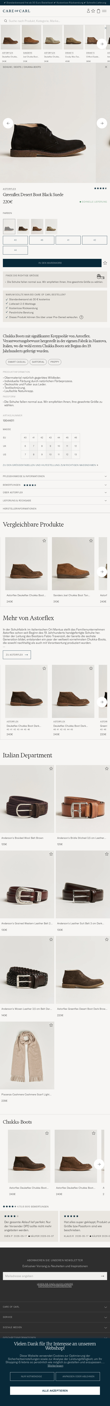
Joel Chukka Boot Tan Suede (30, 57)
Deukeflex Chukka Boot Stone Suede (51, 57)
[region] (55, 1226)
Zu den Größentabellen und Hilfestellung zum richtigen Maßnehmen (49, 465)
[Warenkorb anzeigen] (98, 11)
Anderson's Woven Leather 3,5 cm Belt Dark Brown (26, 1009)
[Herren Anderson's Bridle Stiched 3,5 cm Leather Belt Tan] (83, 799)
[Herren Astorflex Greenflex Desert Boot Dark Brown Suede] (83, 970)
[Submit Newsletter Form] (102, 1276)
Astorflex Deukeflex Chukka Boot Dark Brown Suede (28, 1188)
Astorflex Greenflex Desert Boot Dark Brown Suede (82, 1009)
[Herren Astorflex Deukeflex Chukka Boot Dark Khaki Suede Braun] (10, 37)
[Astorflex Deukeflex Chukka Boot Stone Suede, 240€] (52, 44)
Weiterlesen (55, 1365)
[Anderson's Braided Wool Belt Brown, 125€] (27, 805)
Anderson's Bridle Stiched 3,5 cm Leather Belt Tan (80, 838)
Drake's (69, 53)
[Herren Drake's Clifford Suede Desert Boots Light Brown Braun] (94, 37)
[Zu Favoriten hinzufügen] (43, 541)
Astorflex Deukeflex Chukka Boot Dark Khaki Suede (25, 595)
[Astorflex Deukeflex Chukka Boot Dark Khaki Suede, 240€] (10, 44)
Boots (17, 67)
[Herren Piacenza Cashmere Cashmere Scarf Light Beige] (27, 1055)
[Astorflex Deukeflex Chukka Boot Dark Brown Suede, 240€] (26, 700)
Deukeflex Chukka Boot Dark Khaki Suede (9, 57)
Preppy (55, 361)
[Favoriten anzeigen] (93, 11)
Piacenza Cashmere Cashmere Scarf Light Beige (25, 1094)
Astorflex (7, 53)
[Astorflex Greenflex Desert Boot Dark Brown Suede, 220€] (83, 976)
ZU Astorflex (17, 655)
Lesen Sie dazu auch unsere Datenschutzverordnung (55, 1285)
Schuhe (7, 67)
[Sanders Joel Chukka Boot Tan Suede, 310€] (31, 44)
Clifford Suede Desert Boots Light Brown (93, 57)
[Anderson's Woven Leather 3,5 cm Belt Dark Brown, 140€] (27, 976)
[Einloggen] (88, 11)
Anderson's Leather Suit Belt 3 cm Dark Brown (79, 923)
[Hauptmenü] (104, 11)
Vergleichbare (33, 524)
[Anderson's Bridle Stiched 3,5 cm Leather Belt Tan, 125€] (83, 805)
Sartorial (38, 361)
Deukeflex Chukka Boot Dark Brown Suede (23, 726)
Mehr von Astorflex (28, 618)
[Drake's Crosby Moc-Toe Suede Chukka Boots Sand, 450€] (73, 44)
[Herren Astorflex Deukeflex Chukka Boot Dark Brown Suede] (29, 1156)
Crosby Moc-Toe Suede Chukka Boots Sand (72, 57)
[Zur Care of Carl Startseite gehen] (16, 11)
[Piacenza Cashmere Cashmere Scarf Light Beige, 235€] (27, 1062)
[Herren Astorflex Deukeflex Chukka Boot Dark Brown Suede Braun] (26, 691)
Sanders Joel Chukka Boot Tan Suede (70, 595)
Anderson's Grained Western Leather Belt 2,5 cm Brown (26, 923)
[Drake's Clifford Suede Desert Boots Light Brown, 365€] (94, 44)
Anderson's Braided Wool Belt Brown (22, 838)
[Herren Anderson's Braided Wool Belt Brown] (27, 799)
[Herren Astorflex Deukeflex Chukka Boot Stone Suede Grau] (52, 37)
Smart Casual (17, 361)
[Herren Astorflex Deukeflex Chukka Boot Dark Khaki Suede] (76, 1156)
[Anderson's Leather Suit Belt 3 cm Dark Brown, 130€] (83, 891)
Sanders (27, 53)
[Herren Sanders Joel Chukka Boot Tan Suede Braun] (31, 37)
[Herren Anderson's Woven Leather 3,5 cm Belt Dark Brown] (27, 970)
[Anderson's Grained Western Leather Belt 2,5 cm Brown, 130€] (27, 891)
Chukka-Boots (32, 67)
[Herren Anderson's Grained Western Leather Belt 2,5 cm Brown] (27, 884)
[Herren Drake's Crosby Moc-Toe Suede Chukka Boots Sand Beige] (73, 37)
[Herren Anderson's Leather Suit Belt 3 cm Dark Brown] (83, 884)
